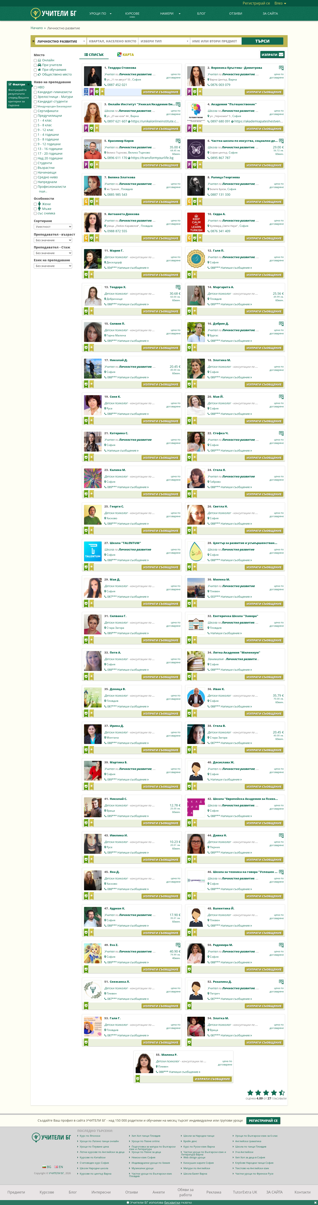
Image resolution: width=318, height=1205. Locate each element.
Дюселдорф (114, 262)
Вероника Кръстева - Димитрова (236, 68)
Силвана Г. (118, 616)
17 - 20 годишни (48, 153)
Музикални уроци (142, 1168)
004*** (128, 268)
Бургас (214, 335)
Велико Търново (139, 152)
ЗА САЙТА (270, 13)
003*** (231, 596)
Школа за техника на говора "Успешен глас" (248, 872)
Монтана (113, 737)
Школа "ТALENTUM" (125, 543)
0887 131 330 (220, 194)
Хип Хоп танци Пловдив (146, 1135)
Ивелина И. (119, 835)
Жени (42, 204)
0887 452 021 (117, 85)
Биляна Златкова (121, 177)
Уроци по (100, 13)
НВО (39, 87)
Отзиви (235, 13)
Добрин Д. (221, 323)
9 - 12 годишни (47, 144)
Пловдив (127, 189)
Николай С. (118, 799)
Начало (37, 27)
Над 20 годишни (48, 158)
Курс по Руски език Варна (199, 1146)
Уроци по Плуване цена (94, 1146)
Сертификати (46, 111)
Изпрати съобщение (160, 92)
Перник (215, 847)
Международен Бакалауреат (53, 106)
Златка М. (221, 1018)
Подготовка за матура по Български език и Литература (152, 1148)
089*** (231, 304)
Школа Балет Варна (195, 1173)
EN (58, 1167)
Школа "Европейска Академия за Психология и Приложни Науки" (265, 799)
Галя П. (218, 250)
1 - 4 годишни (46, 134)
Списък (94, 54)
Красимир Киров (121, 141)
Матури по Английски (196, 1168)
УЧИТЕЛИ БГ (56, 1173)
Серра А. (219, 214)
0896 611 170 (117, 158)
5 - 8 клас (43, 125)
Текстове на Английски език (252, 1168)
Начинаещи (45, 172)
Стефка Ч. (221, 433)
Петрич (215, 993)
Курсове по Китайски (92, 1157)
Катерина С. (119, 433)
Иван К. (219, 689)
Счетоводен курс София (94, 1162)
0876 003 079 (220, 85)
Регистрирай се (256, 3)
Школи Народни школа (94, 1168)
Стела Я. (219, 470)
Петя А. (115, 652)
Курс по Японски (90, 1135)
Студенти (43, 163)
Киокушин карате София (198, 1162)
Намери (170, 13)
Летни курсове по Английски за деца (102, 1152)
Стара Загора (115, 628)
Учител (109, 74)
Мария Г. (117, 250)
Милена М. (221, 579)
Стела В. (219, 726)
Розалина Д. (222, 982)
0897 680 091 (220, 121)
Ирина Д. (117, 726)
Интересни (101, 1192)
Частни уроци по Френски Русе (254, 1173)
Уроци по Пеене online (146, 1141)
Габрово (215, 482)
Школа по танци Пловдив (250, 1146)
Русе (109, 408)
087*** (128, 596)
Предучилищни (48, 115)
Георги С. (117, 506)
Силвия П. (117, 323)
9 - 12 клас (44, 130)
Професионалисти (50, 186)
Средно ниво (46, 177)
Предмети (16, 1192)
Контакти (303, 1192)
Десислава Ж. (223, 762)
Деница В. (118, 689)
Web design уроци (194, 1157)
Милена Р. (169, 1055)
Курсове (132, 15)
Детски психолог (116, 257)
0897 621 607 (117, 121)
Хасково (112, 518)
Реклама (213, 1192)
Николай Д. (119, 360)
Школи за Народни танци (198, 1135)
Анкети (159, 1192)
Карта (125, 54)
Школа (109, 111)
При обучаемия (50, 69)
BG (46, 1167)
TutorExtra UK (245, 1192)
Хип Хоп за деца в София (250, 1157)
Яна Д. (115, 872)
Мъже (42, 208)
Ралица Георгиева (225, 177)
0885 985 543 (117, 194)
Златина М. (222, 360)
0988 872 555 (117, 231)
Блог (201, 13)
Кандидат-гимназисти (53, 92)
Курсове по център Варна (95, 1173)
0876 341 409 (220, 231)
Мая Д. (115, 579)
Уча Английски (244, 1152)
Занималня (215, 659)
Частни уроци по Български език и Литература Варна (203, 1153)
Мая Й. (218, 397)
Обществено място (53, 74)
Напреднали (45, 182)
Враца (111, 811)
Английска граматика (248, 1141)
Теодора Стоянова (122, 68)
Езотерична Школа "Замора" (235, 616)
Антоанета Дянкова (123, 214)
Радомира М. (223, 945)
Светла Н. (220, 506)
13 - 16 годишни (48, 149)
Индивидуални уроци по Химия (151, 1162)
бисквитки (172, 1202)
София (136, 79)
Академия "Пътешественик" (234, 104)
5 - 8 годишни (46, 139)
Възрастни (44, 167)
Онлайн (44, 60)
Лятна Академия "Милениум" (236, 652)
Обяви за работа (186, 1192)
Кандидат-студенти (51, 101)
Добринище (115, 299)
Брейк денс (190, 1141)
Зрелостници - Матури (53, 96)
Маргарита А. (223, 287)
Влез (280, 3)
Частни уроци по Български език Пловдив (150, 1175)
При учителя (48, 65)
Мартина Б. (118, 762)
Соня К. (115, 397)
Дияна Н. (220, 835)
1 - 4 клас (43, 120)
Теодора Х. (118, 287)
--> (53, 226)
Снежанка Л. (120, 982)
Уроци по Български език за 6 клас (256, 1135)
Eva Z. (114, 945)
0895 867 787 (220, 158)
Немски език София (143, 1157)
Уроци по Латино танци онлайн (99, 1141)
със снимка (44, 213)
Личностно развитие (135, 74)
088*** (231, 268)
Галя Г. (115, 1018)
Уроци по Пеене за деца (146, 1152)
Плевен (215, 591)
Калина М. (118, 470)
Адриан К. (117, 908)
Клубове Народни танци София (254, 1162)
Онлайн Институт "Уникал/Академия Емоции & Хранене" (153, 104)
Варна (233, 79)
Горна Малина (116, 335)
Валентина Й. (223, 908)
